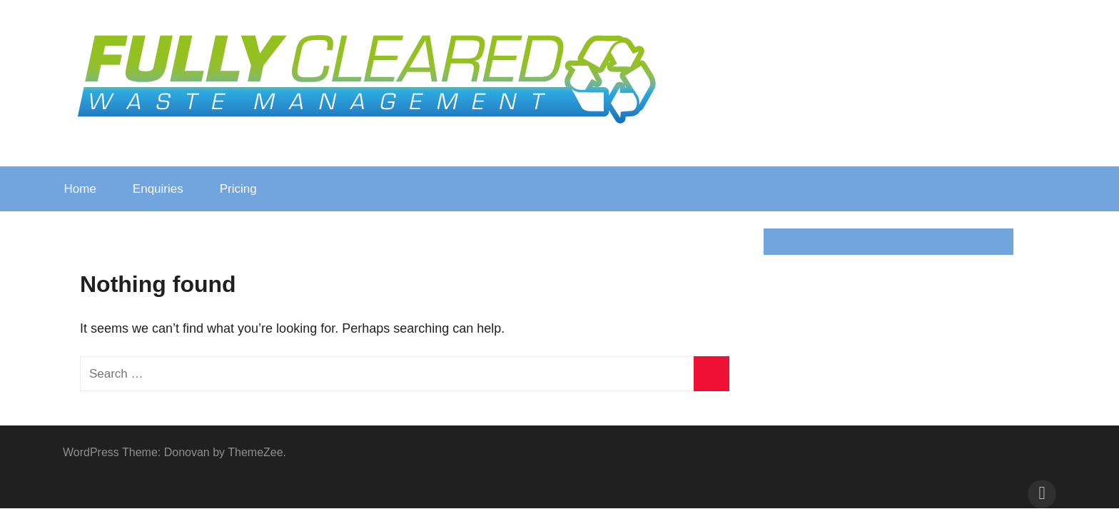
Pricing (246, 189)
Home (80, 189)
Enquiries (158, 189)
